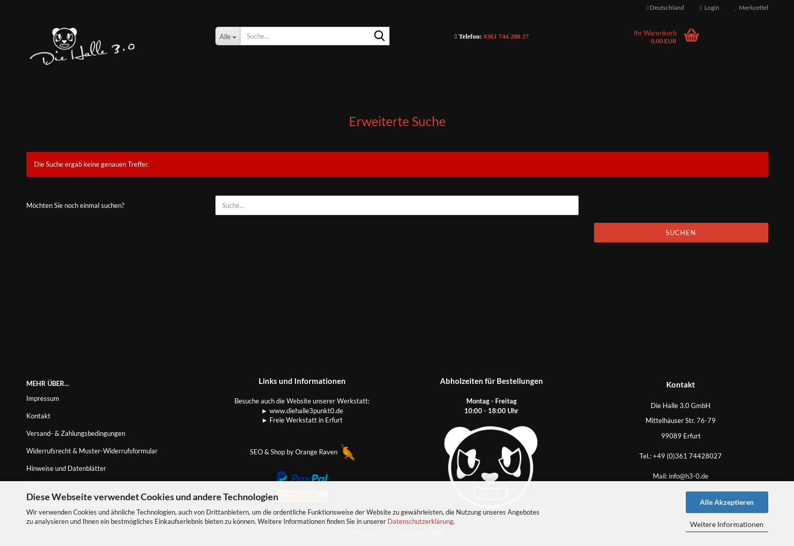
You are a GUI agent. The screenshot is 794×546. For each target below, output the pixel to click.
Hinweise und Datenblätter (66, 468)
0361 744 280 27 (506, 36)
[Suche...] (227, 36)
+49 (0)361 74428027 (687, 456)
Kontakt (38, 416)
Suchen (681, 232)
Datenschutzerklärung (420, 521)
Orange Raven (324, 452)
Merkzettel (751, 7)
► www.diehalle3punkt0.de (302, 411)
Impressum (42, 398)
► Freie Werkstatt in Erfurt (302, 420)
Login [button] (709, 7)
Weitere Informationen (727, 524)
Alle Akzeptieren (727, 502)
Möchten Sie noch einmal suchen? (75, 205)
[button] (665, 7)
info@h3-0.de (688, 476)
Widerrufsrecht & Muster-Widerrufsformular (92, 451)
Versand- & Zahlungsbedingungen (75, 433)
